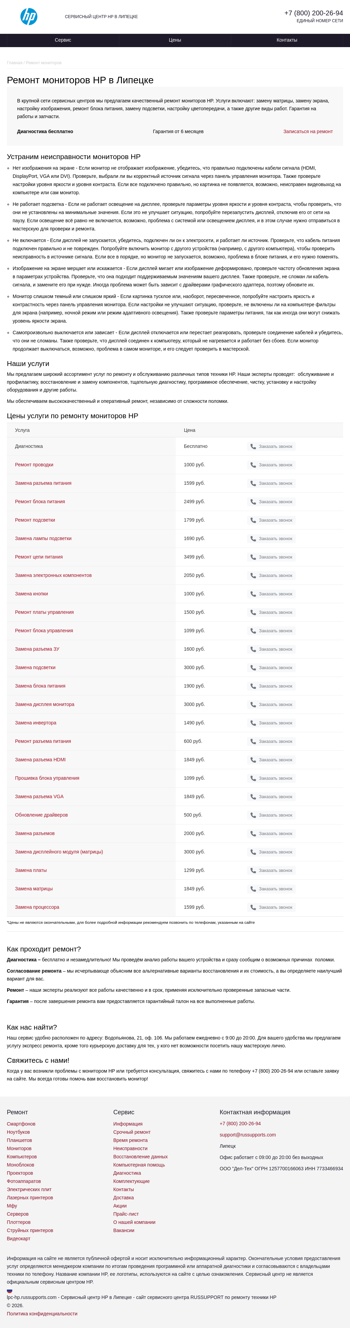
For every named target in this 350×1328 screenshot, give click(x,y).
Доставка (123, 1197)
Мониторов (19, 1148)
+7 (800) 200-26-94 (313, 13)
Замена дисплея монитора (45, 704)
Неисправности (130, 1148)
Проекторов (20, 1173)
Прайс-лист (126, 1214)
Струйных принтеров (30, 1230)
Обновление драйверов (41, 815)
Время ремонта (130, 1140)
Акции (119, 1206)
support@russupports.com (248, 1135)
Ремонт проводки (34, 464)
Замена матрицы (34, 888)
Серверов (18, 1214)
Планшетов (19, 1140)
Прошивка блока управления (47, 778)
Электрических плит (29, 1189)
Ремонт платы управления (44, 612)
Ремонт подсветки (35, 520)
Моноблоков (20, 1165)
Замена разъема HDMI (40, 759)
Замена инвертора (35, 722)
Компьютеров (22, 1156)
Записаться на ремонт (308, 131)
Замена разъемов (35, 833)
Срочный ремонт (131, 1132)
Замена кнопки (31, 593)
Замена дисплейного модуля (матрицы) (59, 851)
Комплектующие (131, 1181)
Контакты (287, 40)
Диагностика (127, 1173)
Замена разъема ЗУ (37, 649)
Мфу (12, 1206)
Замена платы (31, 870)
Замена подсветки (35, 667)
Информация (128, 1124)
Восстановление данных (140, 1156)
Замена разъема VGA (39, 796)
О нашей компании (134, 1222)
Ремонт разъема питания (43, 741)
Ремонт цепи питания (39, 557)
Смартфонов (21, 1124)
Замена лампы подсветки (43, 538)
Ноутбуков (18, 1132)
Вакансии (123, 1230)
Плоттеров (18, 1222)
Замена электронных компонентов (53, 575)
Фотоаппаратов (24, 1181)
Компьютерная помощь (139, 1165)
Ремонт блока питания (40, 501)
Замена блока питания (40, 686)
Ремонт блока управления (44, 630)
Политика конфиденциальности (42, 1313)
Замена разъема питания (43, 483)
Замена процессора (37, 907)
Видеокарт (18, 1238)
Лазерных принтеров (30, 1197)
